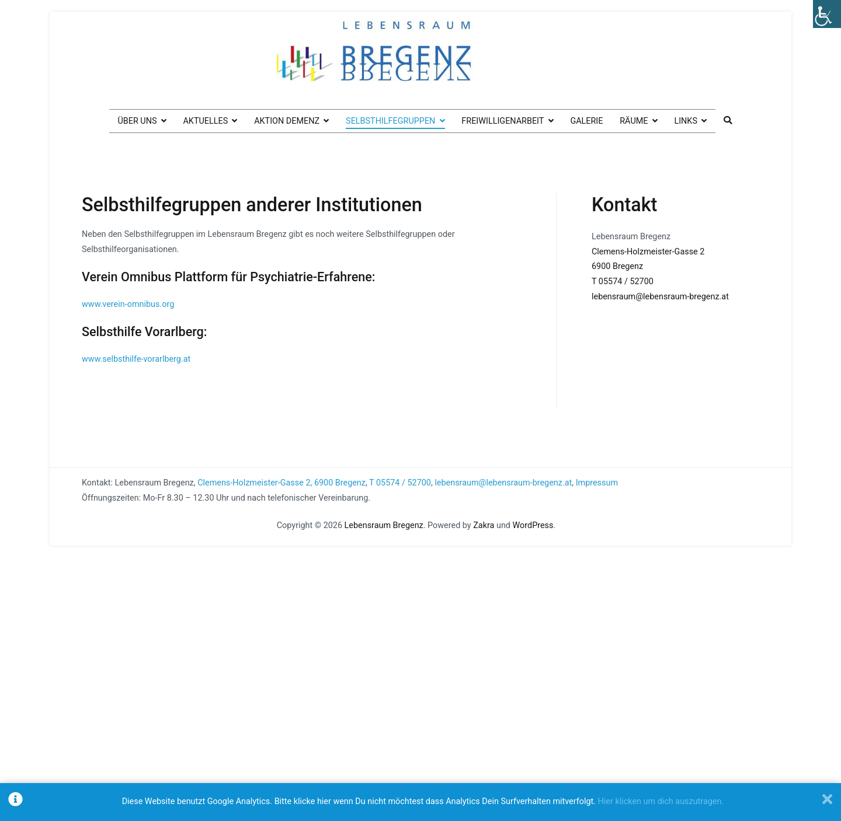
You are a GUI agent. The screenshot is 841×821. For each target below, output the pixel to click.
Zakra (483, 525)
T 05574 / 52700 (623, 282)
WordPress (533, 525)
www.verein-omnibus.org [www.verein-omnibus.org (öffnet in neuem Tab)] (128, 304)
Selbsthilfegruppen (390, 121)
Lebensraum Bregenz (384, 525)
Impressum (597, 483)
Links (685, 121)
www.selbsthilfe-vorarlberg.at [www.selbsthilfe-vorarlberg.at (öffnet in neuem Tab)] (136, 359)
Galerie (586, 121)
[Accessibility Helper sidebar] (827, 14)
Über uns (137, 121)
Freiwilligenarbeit (502, 121)
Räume (634, 121)
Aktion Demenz (286, 121)
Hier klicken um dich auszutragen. (661, 801)
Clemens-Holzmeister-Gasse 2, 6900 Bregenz (281, 483)
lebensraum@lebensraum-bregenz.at (660, 297)
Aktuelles (205, 121)
